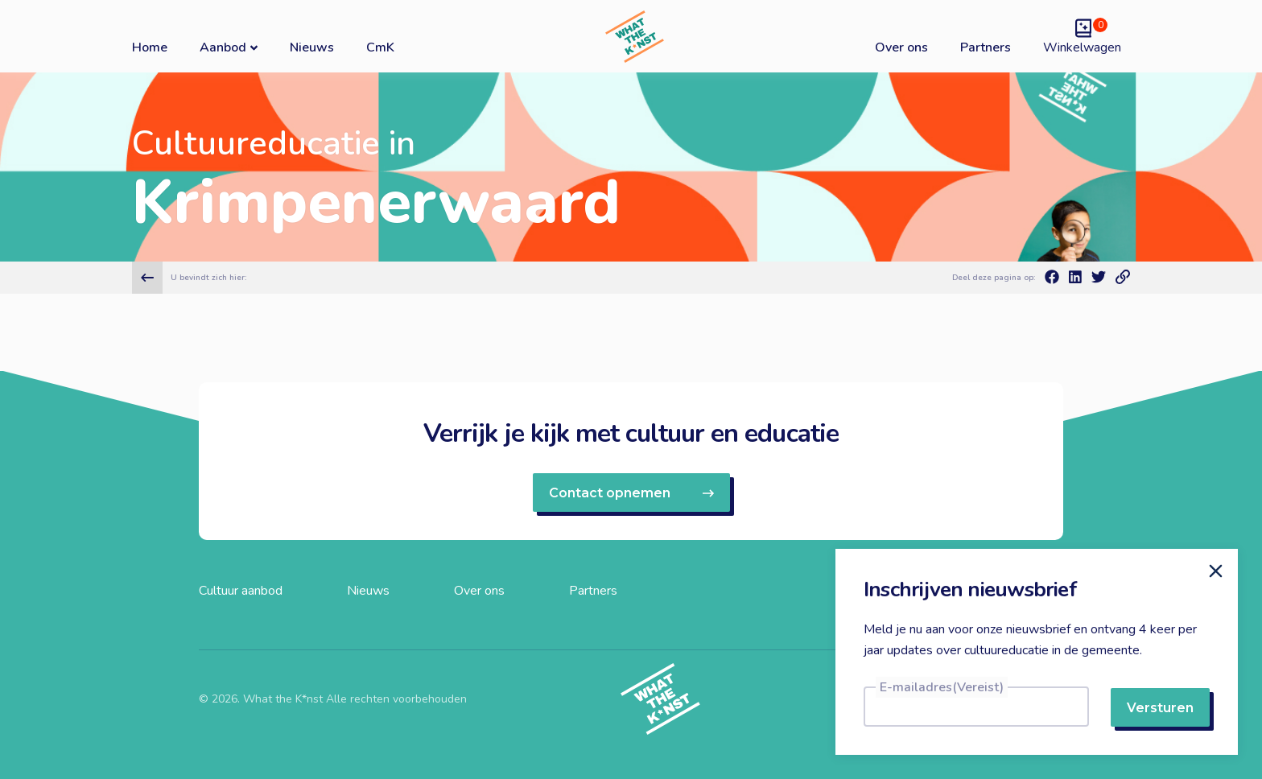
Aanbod (229, 47)
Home (149, 47)
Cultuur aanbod (241, 591)
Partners (985, 47)
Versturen (1160, 707)
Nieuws (312, 47)
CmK (380, 47)
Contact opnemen (631, 493)
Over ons (901, 47)
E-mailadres (942, 687)
